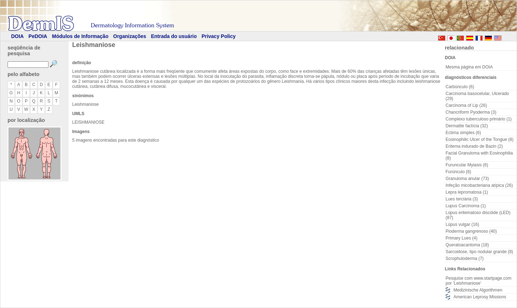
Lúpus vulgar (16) (462, 224)
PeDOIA (37, 36)
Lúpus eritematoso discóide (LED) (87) (478, 215)
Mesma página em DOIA (469, 67)
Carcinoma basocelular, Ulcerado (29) (477, 96)
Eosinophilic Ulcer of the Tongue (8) (479, 139)
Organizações (129, 36)
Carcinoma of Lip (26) (466, 105)
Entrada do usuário (174, 36)
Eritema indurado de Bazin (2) (474, 146)
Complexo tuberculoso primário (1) (479, 119)
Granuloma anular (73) (467, 178)
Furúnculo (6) (458, 171)
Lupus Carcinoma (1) (466, 205)
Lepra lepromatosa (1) (467, 192)
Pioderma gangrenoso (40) (471, 231)
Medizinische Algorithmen (477, 290)
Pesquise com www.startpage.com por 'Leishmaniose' (478, 281)
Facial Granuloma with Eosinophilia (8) (479, 156)
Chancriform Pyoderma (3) (471, 112)
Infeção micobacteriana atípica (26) (479, 185)
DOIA (17, 36)
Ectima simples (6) (463, 132)
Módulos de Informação (80, 36)
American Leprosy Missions (479, 296)
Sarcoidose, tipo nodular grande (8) (479, 251)
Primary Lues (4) (462, 238)
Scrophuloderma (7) (465, 258)
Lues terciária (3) (462, 199)
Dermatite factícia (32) (467, 125)
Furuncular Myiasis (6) (467, 164)
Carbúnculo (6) (460, 86)
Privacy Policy (218, 36)
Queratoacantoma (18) (467, 244)
